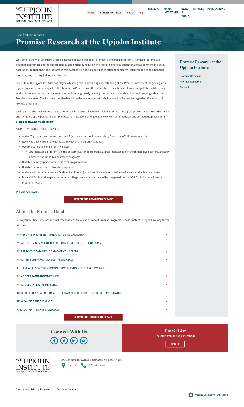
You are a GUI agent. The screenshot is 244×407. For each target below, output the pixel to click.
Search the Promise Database (93, 199)
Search (141, 13)
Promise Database (190, 76)
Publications (216, 9)
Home (91, 12)
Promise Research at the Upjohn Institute (200, 65)
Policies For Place (110, 12)
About (130, 12)
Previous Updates (27, 192)
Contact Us (186, 87)
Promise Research (190, 81)
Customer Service (66, 389)
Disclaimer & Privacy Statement (33, 389)
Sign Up (175, 344)
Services (198, 9)
